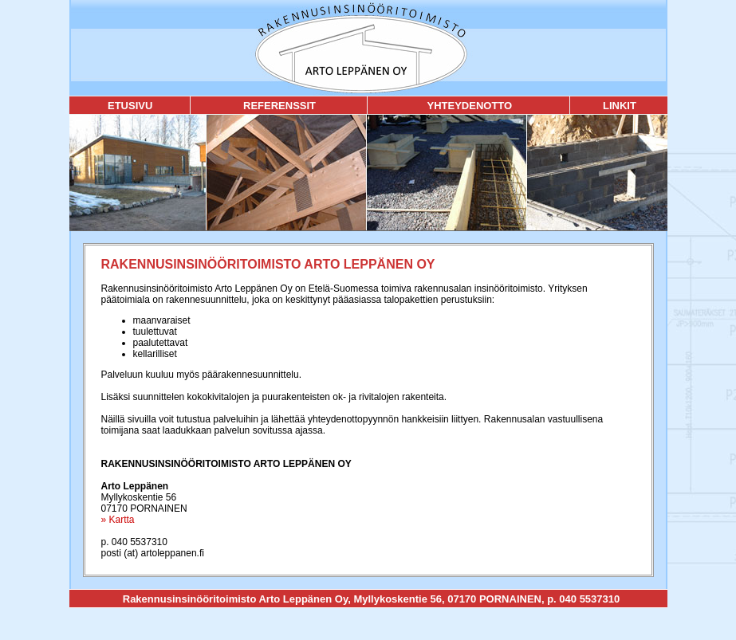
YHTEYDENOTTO (469, 106)
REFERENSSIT (279, 106)
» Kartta (118, 519)
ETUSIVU (130, 106)
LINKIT (619, 106)
